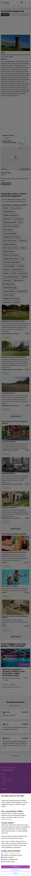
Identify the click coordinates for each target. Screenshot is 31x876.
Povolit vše (15, 866)
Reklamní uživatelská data (10, 859)
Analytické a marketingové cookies (12, 855)
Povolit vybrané (15, 870)
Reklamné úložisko (8, 857)
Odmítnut (15, 873)
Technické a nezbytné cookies (11, 853)
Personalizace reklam (9, 861)
